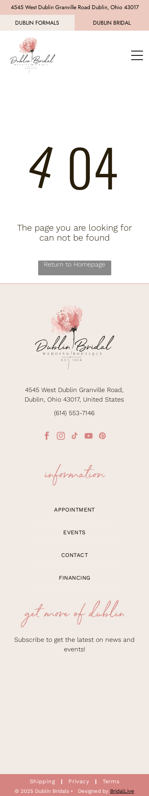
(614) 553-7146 (74, 413)
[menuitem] (74, 509)
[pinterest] (102, 437)
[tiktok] (75, 437)
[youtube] (89, 437)
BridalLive (122, 791)
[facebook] (47, 437)
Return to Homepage (74, 264)
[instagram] (61, 437)
